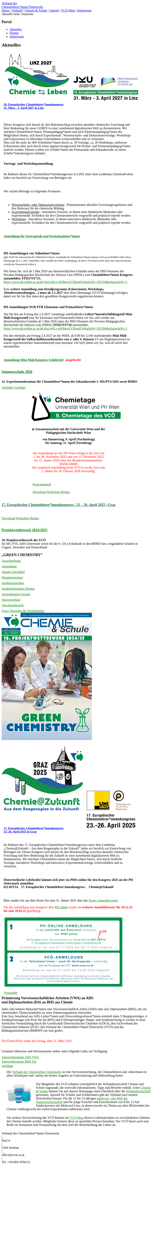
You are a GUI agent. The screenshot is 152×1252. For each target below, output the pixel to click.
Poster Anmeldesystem (103, 900)
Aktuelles (16, 29)
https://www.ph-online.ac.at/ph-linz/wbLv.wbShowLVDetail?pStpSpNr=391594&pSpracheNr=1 (65, 328)
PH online (61, 907)
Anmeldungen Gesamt (16, 594)
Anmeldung (9, 566)
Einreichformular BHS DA (19, 1061)
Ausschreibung (11, 560)
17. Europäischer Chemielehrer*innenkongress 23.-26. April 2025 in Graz (34, 830)
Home (5, 10)
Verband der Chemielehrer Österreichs (36, 1072)
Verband (17, 10)
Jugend (54, 10)
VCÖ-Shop (68, 10)
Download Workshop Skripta (51, 492)
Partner (14, 33)
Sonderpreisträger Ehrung (18, 588)
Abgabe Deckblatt (13, 572)
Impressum (84, 10)
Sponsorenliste (11, 599)
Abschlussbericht (13, 605)
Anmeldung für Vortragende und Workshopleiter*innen (42, 236)
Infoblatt (7, 1066)
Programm (11, 992)
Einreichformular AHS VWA (20, 1057)
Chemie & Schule (36, 10)
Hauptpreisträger (12, 577)
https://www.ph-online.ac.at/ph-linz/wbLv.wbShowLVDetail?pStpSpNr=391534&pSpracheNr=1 (65, 282)
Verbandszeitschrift (138, 1091)
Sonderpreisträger (13, 583)
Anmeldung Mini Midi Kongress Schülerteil (33, 360)
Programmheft (42, 484)
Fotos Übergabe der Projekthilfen (23, 611)
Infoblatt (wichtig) (14, 387)
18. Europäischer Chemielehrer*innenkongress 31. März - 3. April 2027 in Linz (34, 106)
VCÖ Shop (76, 1117)
